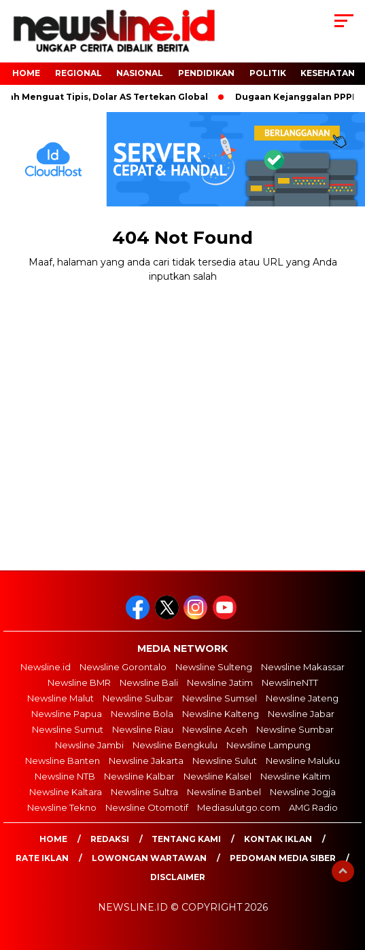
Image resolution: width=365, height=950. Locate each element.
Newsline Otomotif (146, 807)
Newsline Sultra (144, 791)
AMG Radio (313, 807)
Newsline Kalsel (217, 776)
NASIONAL (139, 73)
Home (53, 839)
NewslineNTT (290, 682)
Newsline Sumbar (295, 729)
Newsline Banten (62, 760)
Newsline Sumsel (219, 698)
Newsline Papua (66, 713)
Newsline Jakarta (146, 760)
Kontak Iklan (278, 839)
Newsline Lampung (268, 744)
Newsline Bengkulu (175, 744)
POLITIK (267, 73)
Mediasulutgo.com (238, 807)
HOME (26, 73)
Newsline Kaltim (295, 776)
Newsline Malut (60, 698)
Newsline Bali (149, 682)
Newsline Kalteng (220, 713)
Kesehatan (327, 73)
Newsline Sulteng (213, 666)
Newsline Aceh (214, 729)
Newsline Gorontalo (123, 666)
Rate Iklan (42, 858)
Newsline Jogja (303, 791)
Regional (78, 73)
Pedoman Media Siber (283, 858)
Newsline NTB (65, 776)
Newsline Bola (142, 713)
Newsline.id (45, 666)
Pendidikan (206, 73)
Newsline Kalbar (139, 776)
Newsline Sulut (224, 760)
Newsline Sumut (67, 729)
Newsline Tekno (62, 807)
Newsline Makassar (303, 666)
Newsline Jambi (89, 744)
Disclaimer (177, 877)
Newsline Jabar (301, 713)
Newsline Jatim (220, 682)
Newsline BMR (79, 682)
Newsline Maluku (303, 760)
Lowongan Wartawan (149, 858)
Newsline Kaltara (65, 791)
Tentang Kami (186, 839)
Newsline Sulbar (138, 698)
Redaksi (109, 839)
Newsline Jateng (302, 698)
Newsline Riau (142, 729)
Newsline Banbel (224, 791)
